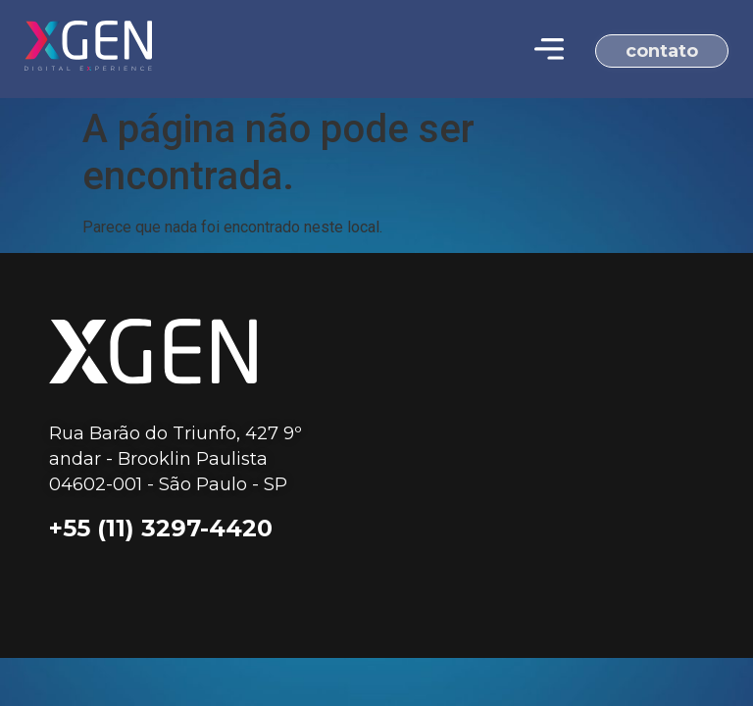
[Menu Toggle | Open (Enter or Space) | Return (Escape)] (549, 49)
